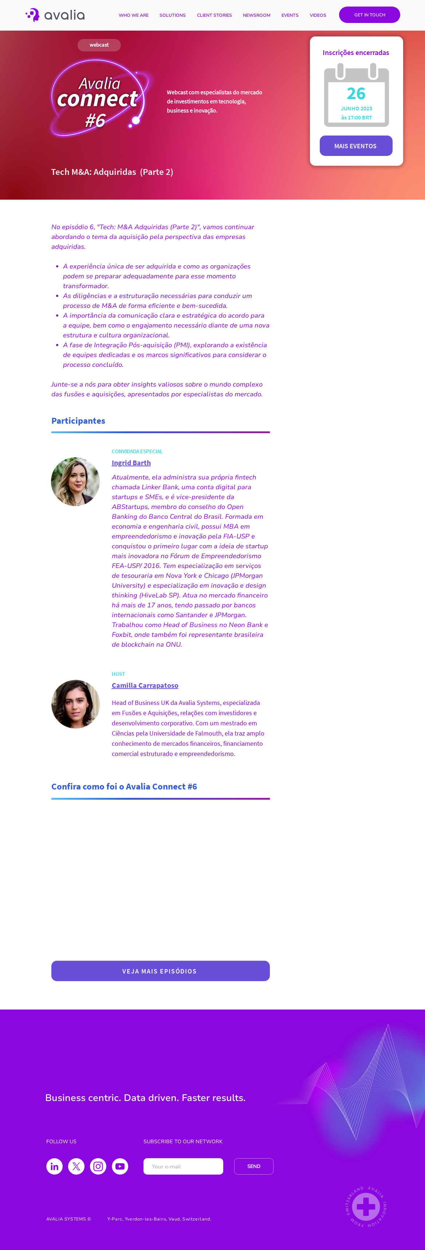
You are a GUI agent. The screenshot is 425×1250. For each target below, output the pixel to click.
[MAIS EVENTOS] (356, 146)
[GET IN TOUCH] (369, 15)
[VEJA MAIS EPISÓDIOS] (160, 971)
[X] (76, 1166)
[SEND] (254, 1166)
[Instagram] (98, 1166)
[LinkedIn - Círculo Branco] (54, 1166)
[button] (173, 15)
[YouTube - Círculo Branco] (120, 1166)
